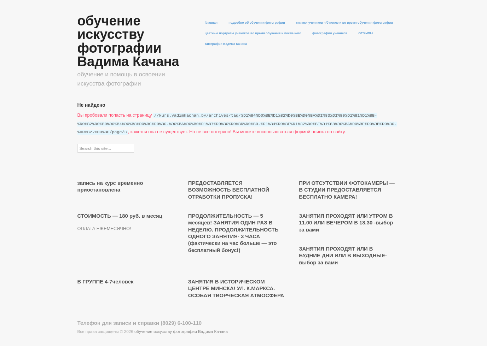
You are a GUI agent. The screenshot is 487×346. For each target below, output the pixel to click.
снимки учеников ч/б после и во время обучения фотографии (344, 22)
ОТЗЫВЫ (365, 33)
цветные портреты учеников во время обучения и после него (253, 33)
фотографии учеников (329, 33)
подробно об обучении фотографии (256, 22)
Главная (211, 22)
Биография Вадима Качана (226, 44)
